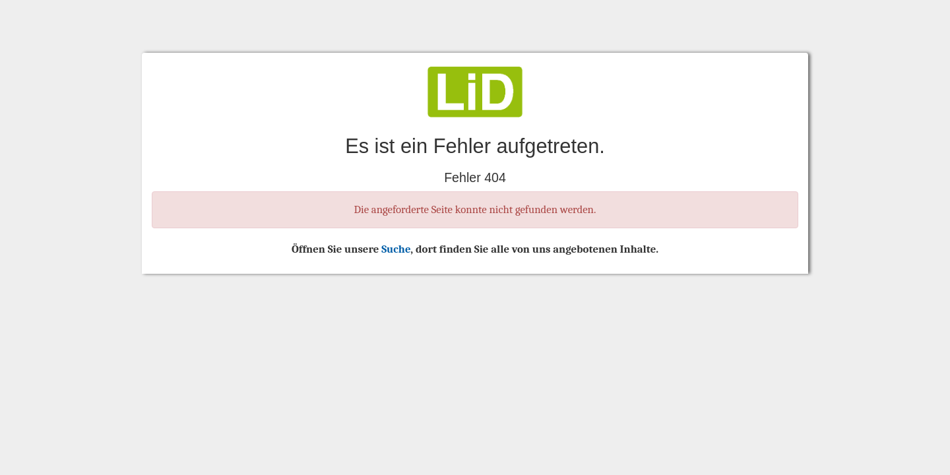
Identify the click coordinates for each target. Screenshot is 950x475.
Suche (395, 249)
